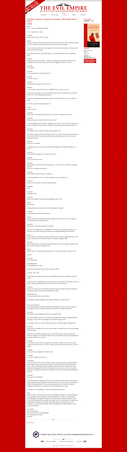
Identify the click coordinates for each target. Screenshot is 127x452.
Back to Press (30, 422)
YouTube (29, 23)
